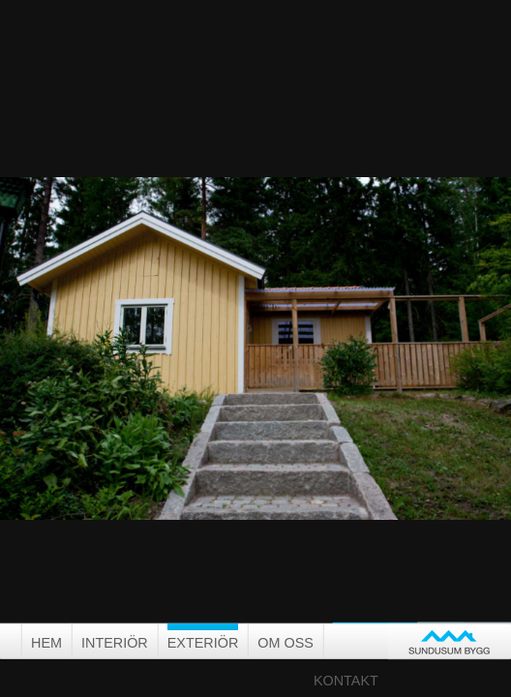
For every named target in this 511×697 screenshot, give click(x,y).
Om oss (285, 643)
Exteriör (203, 643)
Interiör (114, 643)
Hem (46, 643)
